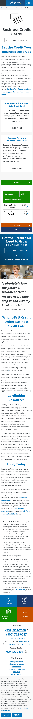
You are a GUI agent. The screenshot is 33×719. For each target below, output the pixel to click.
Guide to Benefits (20, 589)
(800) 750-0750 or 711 (18, 638)
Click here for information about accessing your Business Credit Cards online (16, 92)
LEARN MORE (16, 128)
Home (3, 8)
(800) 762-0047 (16, 634)
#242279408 (16, 652)
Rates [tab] (16, 182)
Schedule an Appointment (16, 260)
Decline (17, 715)
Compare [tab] (16, 225)
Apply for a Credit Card (16, 40)
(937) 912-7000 (15, 630)
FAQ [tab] (16, 229)
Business (10, 8)
